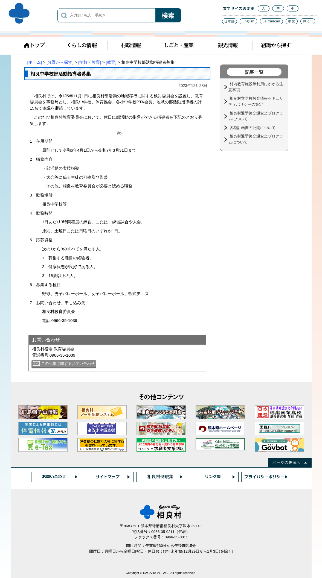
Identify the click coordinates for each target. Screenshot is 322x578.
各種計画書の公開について (253, 127)
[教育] (111, 62)
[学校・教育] (89, 62)
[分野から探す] (60, 62)
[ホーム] (34, 62)
